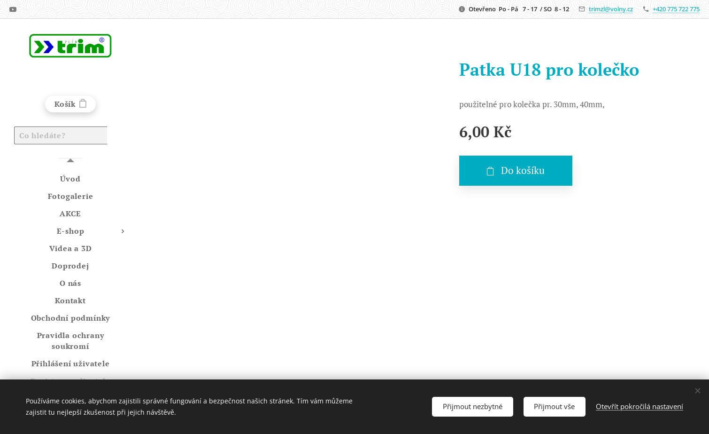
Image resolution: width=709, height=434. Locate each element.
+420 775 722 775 (676, 9)
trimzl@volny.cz (611, 9)
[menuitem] (70, 179)
